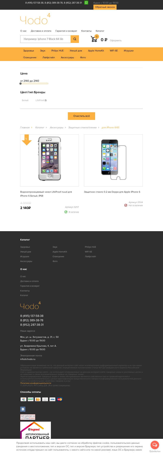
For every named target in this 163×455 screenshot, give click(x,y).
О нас (23, 30)
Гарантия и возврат (66, 30)
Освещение (29, 57)
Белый (25, 100)
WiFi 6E (114, 50)
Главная (25, 127)
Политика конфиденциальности (35, 383)
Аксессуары (67, 57)
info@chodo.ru (27, 359)
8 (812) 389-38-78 (54, 2)
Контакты (86, 30)
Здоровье (28, 50)
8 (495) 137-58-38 (34, 2)
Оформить (115, 40)
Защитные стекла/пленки (82, 127)
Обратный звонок (105, 7)
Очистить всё (81, 116)
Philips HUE (57, 50)
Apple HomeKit (96, 50)
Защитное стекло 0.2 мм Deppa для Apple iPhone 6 (112, 191)
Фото (83, 57)
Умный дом (76, 50)
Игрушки (129, 50)
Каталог (100, 30)
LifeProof (41, 100)
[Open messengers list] (155, 445)
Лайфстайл (49, 57)
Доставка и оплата (41, 30)
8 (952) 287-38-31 (73, 2)
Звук (42, 50)
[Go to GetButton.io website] (154, 451)
